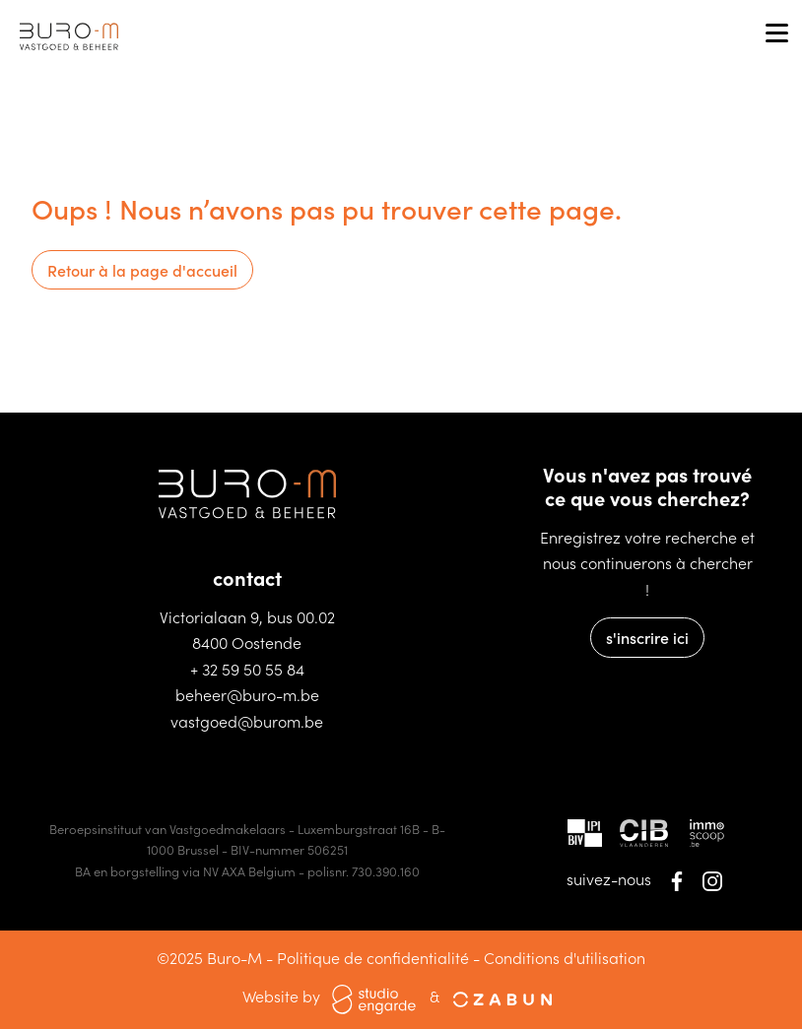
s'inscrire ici (647, 637)
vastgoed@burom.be (246, 721)
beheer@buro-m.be (247, 694)
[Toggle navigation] (776, 34)
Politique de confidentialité (373, 957)
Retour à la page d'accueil (142, 270)
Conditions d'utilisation (564, 957)
